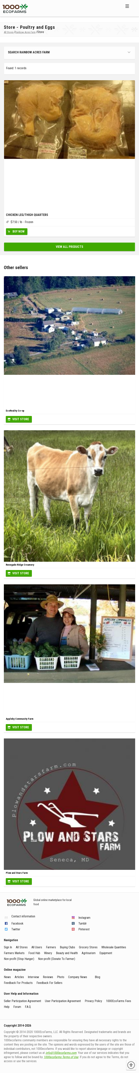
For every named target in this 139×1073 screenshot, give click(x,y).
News (7, 977)
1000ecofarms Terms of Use (61, 1057)
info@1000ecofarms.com (61, 1053)
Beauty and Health (67, 953)
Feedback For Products (18, 983)
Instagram (84, 918)
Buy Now (19, 231)
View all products (69, 247)
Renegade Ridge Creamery (20, 564)
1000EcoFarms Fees (118, 1001)
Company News (77, 977)
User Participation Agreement (63, 1001)
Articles (19, 977)
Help (6, 1007)
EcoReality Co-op (15, 410)
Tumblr (82, 923)
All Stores (22, 947)
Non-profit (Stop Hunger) (19, 959)
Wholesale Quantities (113, 947)
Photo (60, 977)
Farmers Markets (14, 953)
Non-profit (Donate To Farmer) (56, 959)
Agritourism (89, 953)
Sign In (8, 947)
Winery (48, 953)
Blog (97, 977)
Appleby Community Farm (19, 718)
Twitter (15, 929)
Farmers (51, 947)
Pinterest (84, 929)
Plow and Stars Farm (17, 872)
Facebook (17, 923)
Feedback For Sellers (49, 983)
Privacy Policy (93, 1001)
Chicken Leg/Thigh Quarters (27, 215)
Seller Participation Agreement (22, 1001)
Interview (33, 977)
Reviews (48, 977)
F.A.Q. (28, 1007)
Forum (17, 1007)
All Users (36, 947)
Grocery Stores (88, 947)
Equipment (105, 953)
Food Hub (34, 953)
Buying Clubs (67, 947)
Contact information (23, 916)
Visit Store (20, 419)
